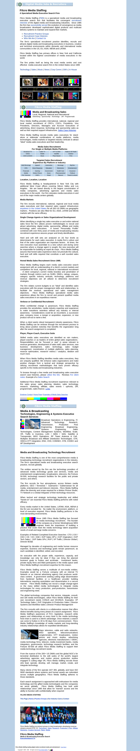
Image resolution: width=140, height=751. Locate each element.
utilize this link (53, 375)
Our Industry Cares (55, 699)
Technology (43, 728)
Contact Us (41, 38)
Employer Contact (26, 394)
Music (40, 70)
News (46, 70)
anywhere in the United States (33, 208)
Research (55, 728)
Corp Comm (56, 70)
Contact (66, 699)
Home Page (38, 394)
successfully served (39, 25)
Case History (63, 747)
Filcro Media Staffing (43, 749)
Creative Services (34, 730)
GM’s (65, 70)
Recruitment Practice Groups (36, 34)
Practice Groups (41, 699)
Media (48, 730)
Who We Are (29, 38)
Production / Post (66, 728)
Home (31, 699)
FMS (42, 18)
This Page (24, 699)
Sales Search (43, 377)
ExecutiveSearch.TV (27, 738)
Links (48, 389)
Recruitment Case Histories (35, 36)
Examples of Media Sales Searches (55, 394)
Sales (33, 70)
